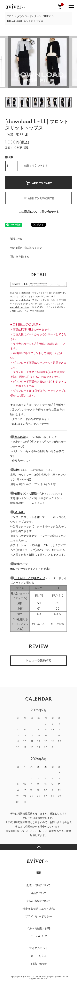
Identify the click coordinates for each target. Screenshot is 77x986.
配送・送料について (38, 885)
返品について (18, 239)
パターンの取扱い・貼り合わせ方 (41, 437)
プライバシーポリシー (38, 916)
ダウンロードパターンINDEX (34, 16)
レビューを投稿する (39, 660)
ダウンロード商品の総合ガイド (30, 419)
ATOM (42, 936)
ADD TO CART (38, 183)
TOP (10, 16)
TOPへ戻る (38, 847)
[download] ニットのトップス (25, 21)
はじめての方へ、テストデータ (30, 423)
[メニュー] (71, 6)
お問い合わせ (39, 963)
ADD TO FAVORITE (38, 198)
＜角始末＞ (45, 568)
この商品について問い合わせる (38, 212)
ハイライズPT (37, 304)
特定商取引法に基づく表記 (26, 247)
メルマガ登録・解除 (38, 928)
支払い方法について (38, 901)
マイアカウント (38, 948)
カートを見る (39, 956)
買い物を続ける (19, 256)
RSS (32, 936)
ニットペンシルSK (35, 296)
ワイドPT (50, 296)
